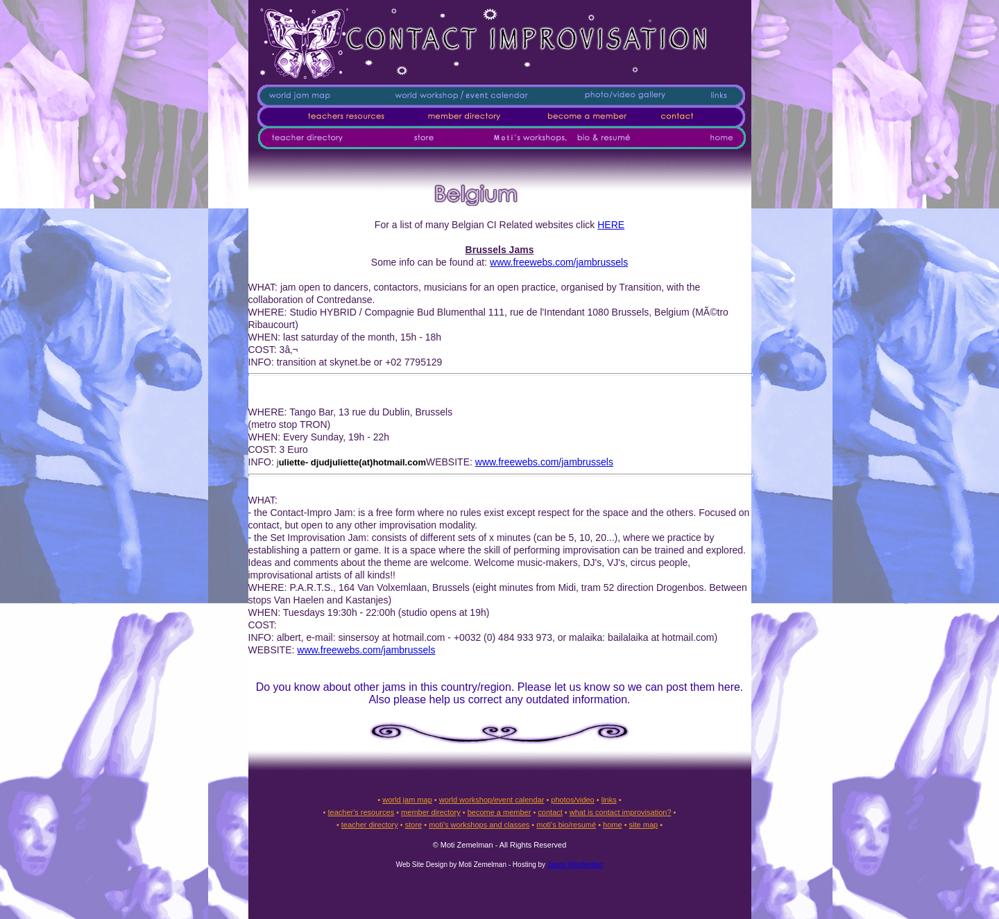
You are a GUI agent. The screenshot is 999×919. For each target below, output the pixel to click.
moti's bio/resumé (566, 825)
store (413, 825)
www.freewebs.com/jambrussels (559, 262)
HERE (610, 224)
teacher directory (369, 825)
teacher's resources (360, 812)
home (612, 825)
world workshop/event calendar (492, 800)
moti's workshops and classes (479, 825)
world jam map (407, 800)
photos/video (572, 800)
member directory (431, 812)
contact (550, 812)
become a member (499, 812)
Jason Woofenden (575, 864)
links (609, 800)
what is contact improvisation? (621, 812)
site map (643, 825)
